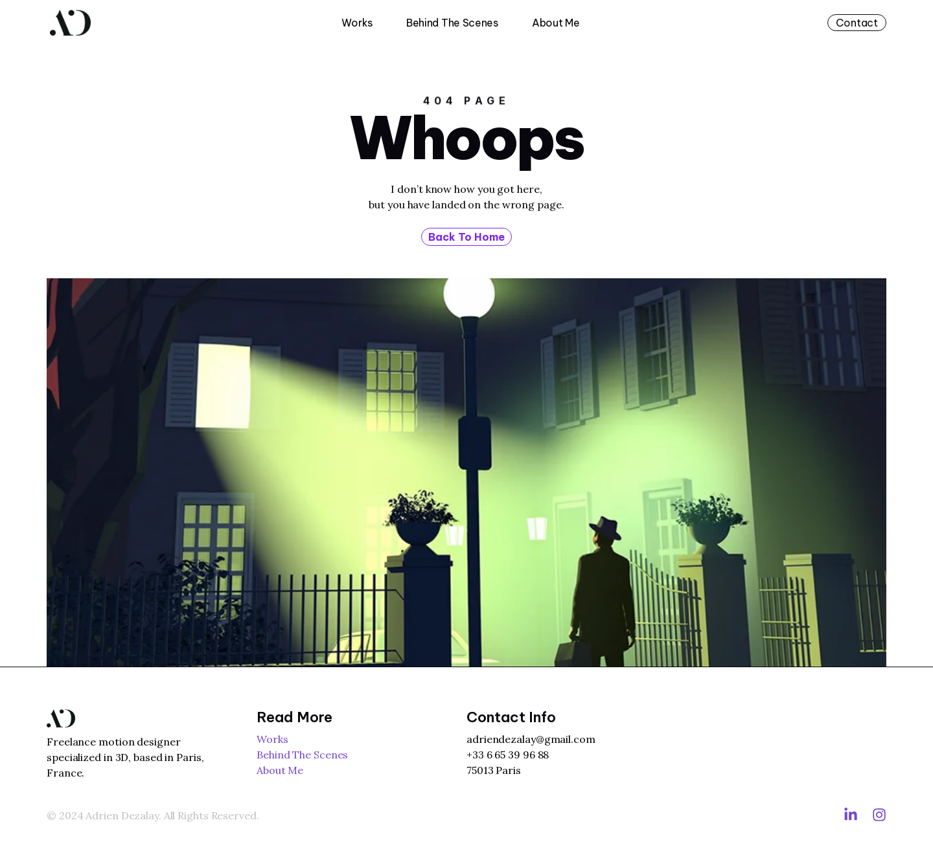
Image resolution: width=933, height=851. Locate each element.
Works (357, 22)
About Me (556, 22)
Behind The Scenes (452, 22)
